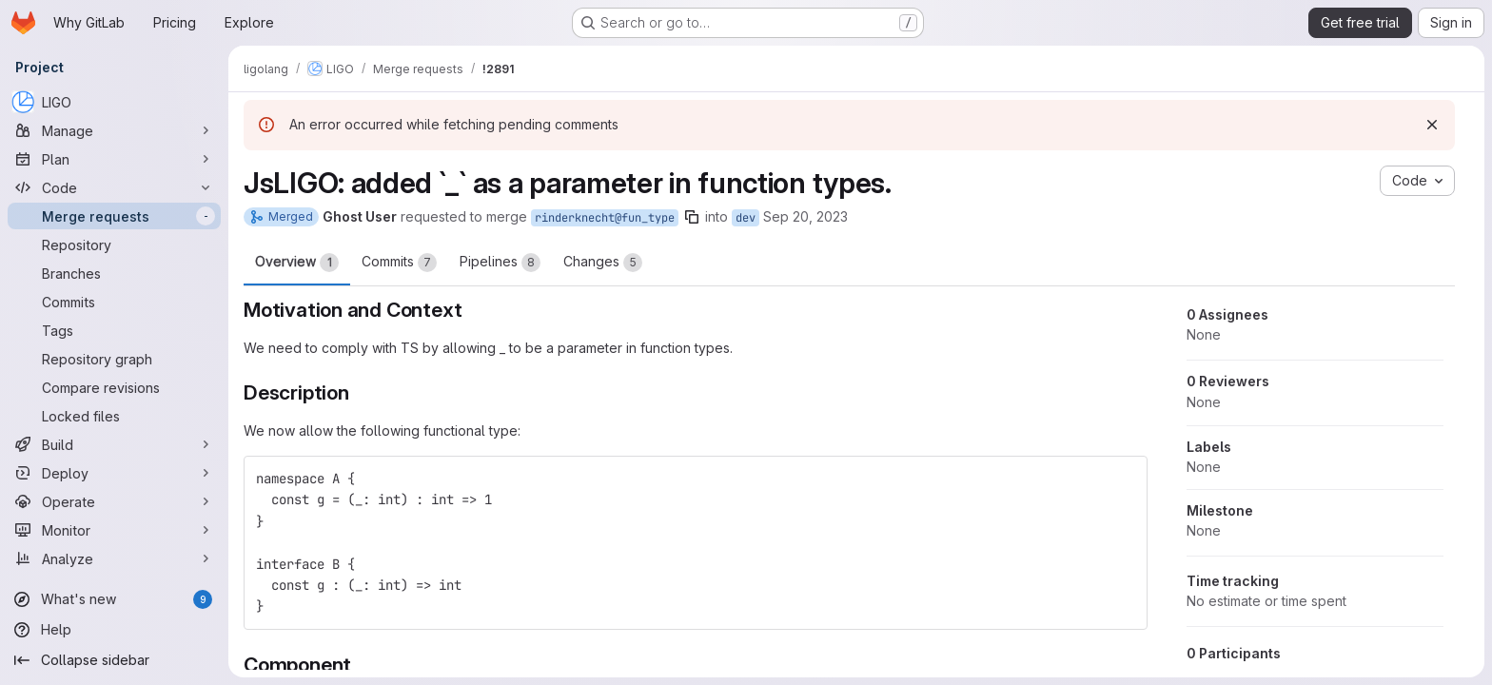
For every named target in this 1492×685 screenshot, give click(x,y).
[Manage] (114, 130)
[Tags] (114, 330)
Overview (297, 262)
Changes (602, 262)
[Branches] (114, 273)
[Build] (114, 444)
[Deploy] (114, 473)
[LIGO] (114, 101)
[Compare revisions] (114, 387)
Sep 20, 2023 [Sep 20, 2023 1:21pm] (805, 216)
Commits (399, 262)
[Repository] (114, 244)
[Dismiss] (1432, 124)
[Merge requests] (114, 216)
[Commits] (114, 301)
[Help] (114, 629)
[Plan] (114, 159)
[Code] (114, 187)
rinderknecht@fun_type (605, 217)
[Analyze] (114, 558)
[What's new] (114, 599)
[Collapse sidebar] (114, 660)
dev (746, 217)
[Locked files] (114, 415)
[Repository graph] (114, 358)
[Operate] (114, 501)
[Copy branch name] (691, 217)
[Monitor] (114, 530)
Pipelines (500, 262)
